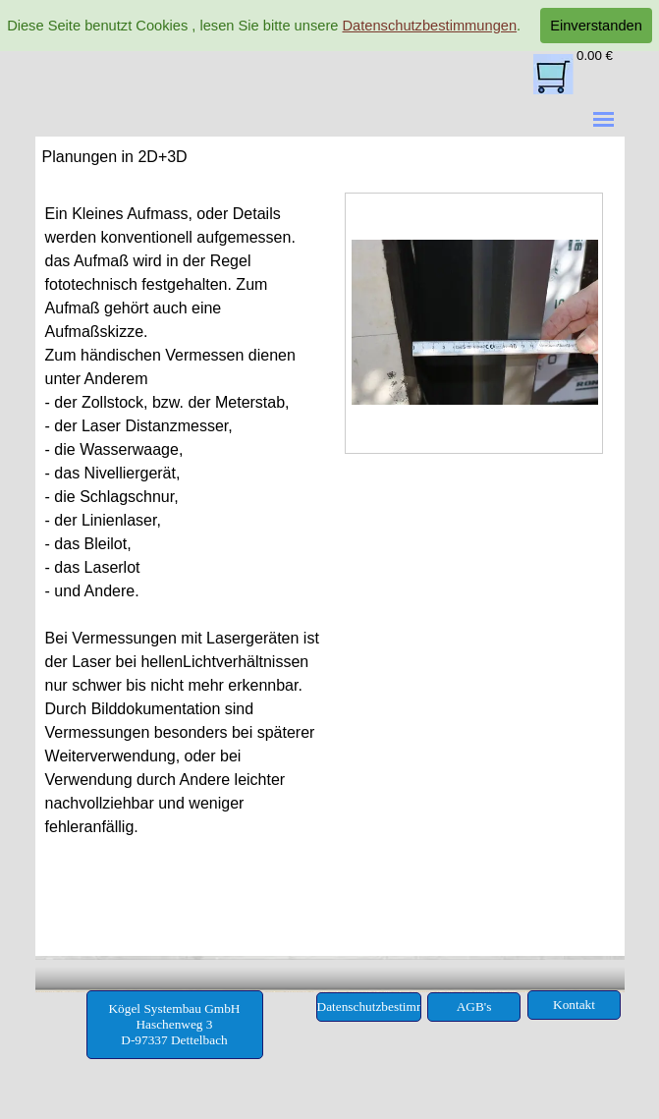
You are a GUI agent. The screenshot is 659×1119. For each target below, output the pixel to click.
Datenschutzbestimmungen (429, 25)
